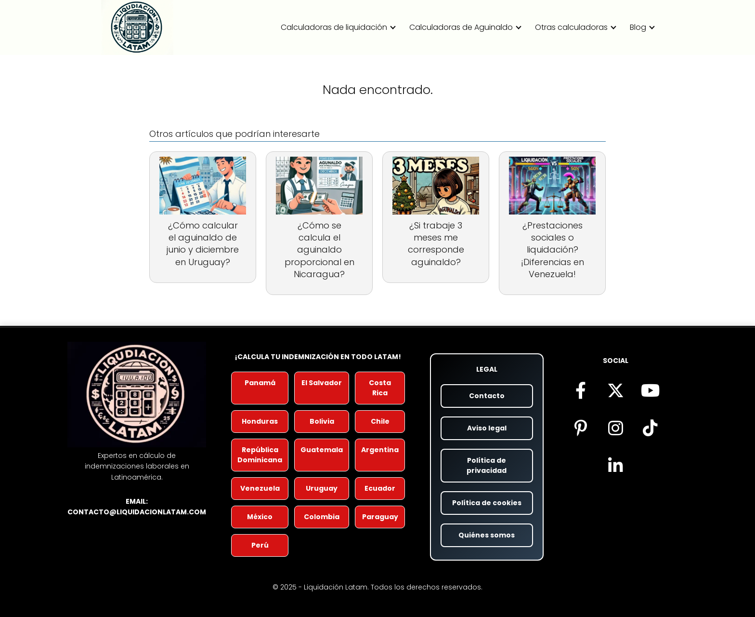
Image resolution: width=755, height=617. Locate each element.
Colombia (321, 517)
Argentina (380, 450)
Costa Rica (380, 388)
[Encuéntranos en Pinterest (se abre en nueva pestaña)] (580, 427)
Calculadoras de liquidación (334, 27)
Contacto (487, 396)
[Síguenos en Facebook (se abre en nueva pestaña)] (580, 390)
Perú (260, 545)
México (260, 517)
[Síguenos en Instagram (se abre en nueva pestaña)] (615, 427)
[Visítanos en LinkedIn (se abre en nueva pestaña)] (615, 465)
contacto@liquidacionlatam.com (136, 512)
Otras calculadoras (571, 27)
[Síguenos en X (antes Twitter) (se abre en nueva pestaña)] (615, 390)
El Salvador (321, 383)
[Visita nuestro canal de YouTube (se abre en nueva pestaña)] (650, 390)
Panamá (260, 383)
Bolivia (322, 421)
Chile (380, 421)
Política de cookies (486, 503)
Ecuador (379, 488)
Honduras (260, 421)
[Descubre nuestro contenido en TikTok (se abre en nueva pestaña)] (650, 427)
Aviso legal (487, 428)
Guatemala (321, 450)
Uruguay (322, 488)
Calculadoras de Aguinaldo (461, 27)
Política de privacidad (487, 465)
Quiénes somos (486, 535)
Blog (638, 27)
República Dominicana (259, 455)
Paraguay (380, 517)
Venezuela (260, 488)
